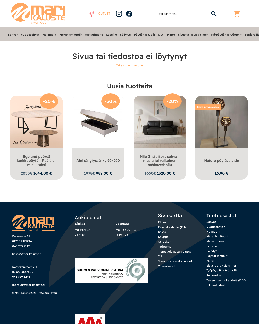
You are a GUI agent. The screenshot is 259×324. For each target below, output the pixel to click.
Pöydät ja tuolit (144, 34)
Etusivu (163, 222)
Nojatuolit (49, 34)
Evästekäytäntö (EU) (172, 227)
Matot (171, 34)
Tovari (53, 292)
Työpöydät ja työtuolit (226, 34)
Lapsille (111, 34)
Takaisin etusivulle (129, 65)
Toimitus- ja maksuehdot (175, 261)
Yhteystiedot (166, 266)
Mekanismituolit (70, 34)
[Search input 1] (183, 14)
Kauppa (163, 237)
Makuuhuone (94, 34)
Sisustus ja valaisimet (193, 34)
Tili (160, 256)
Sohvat (13, 34)
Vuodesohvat (30, 34)
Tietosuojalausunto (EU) (174, 251)
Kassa (162, 232)
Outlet (99, 13)
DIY (161, 34)
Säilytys (125, 34)
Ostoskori (164, 242)
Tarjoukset (165, 246)
